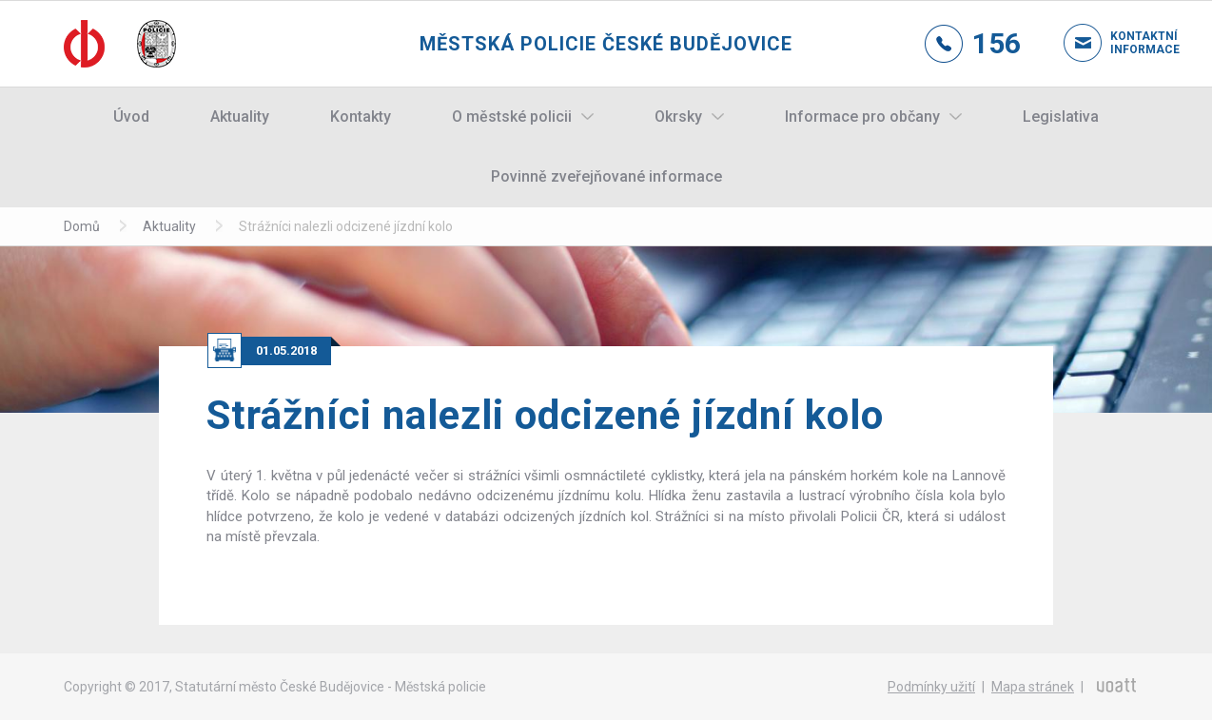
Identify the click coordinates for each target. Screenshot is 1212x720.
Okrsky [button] (678, 116)
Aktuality (239, 116)
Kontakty (360, 116)
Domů (82, 226)
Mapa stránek (1032, 686)
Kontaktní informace (1129, 42)
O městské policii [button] (512, 116)
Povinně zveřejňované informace (606, 176)
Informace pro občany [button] (862, 116)
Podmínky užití (931, 686)
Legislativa (1061, 116)
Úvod (131, 116)
